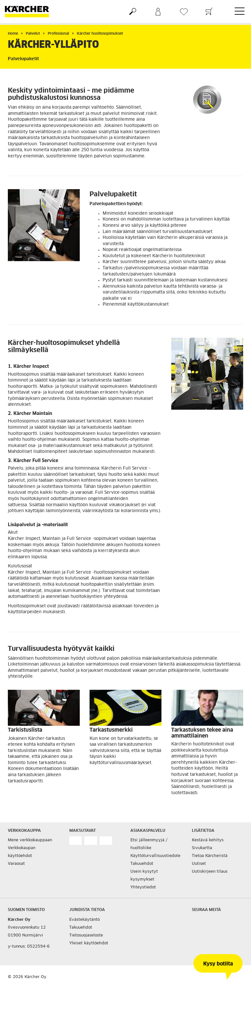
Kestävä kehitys (208, 840)
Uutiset (199, 864)
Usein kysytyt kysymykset (144, 876)
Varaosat (16, 864)
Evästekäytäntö (84, 920)
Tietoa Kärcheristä (209, 856)
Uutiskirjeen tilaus (209, 872)
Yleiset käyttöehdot (88, 943)
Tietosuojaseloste (86, 935)
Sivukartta (202, 848)
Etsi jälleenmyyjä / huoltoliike (148, 844)
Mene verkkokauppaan (30, 840)
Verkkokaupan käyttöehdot (21, 852)
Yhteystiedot (143, 887)
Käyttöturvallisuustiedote (155, 856)
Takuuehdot (141, 864)
